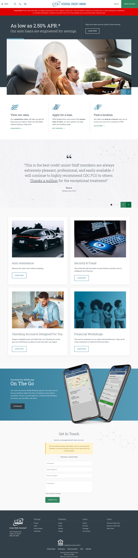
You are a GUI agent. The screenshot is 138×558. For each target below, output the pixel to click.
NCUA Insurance (73, 549)
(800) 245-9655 (14, 536)
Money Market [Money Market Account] (38, 528)
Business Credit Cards (113, 526)
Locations (98, 126)
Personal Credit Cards (113, 523)
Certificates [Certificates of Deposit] (37, 531)
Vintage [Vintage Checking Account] (60, 531)
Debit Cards (110, 528)
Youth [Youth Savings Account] (35, 526)
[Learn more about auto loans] (92, 31)
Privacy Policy (51, 549)
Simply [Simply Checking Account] (60, 523)
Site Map (88, 549)
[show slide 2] (111, 92)
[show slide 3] (114, 92)
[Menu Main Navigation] (6, 4)
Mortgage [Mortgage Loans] (85, 528)
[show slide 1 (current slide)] (108, 92)
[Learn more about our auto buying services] (19, 275)
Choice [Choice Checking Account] (60, 526)
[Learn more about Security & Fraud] (81, 278)
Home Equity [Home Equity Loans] (86, 531)
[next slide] (128, 92)
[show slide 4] (117, 92)
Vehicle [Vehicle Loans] (85, 523)
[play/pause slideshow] (105, 92)
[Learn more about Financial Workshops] (81, 349)
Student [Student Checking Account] (60, 528)
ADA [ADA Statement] (81, 549)
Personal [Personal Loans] (85, 526)
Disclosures (61, 549)
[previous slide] (123, 92)
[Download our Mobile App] (18, 406)
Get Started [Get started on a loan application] (57, 128)
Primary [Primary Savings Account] (36, 523)
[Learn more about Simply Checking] (19, 349)
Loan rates (15, 128)
